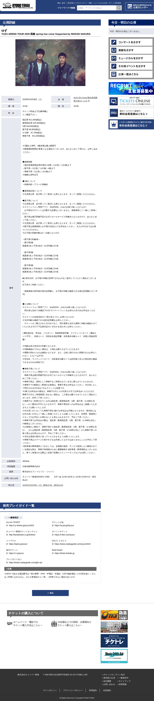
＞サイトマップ (123, 681)
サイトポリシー (50, 690)
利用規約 (93, 690)
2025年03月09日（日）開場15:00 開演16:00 (42, 485)
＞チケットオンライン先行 (113, 674)
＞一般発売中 (123, 678)
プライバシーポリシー (73, 690)
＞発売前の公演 (108, 678)
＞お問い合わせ (108, 684)
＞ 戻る (50, 593)
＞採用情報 (122, 684)
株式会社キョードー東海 (28, 674)
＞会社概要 (106, 681)
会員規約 (107, 690)
